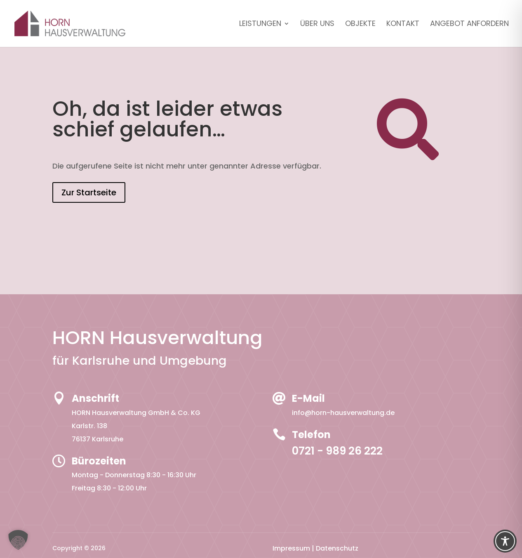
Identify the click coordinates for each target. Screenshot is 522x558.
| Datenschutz (335, 548)
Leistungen (260, 24)
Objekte (360, 24)
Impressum (291, 548)
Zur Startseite (88, 192)
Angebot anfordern (469, 24)
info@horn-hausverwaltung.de (343, 412)
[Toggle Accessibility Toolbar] (505, 541)
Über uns (317, 24)
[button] (18, 540)
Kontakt (402, 24)
